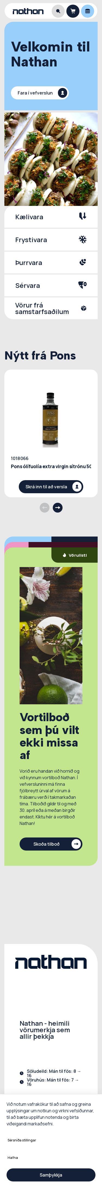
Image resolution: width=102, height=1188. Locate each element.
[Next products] (58, 508)
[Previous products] (45, 508)
